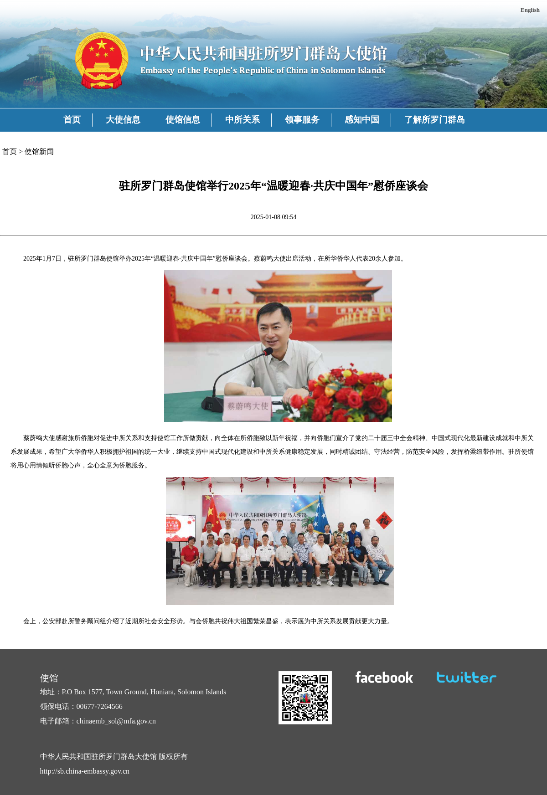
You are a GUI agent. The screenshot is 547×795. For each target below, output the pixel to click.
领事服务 (302, 119)
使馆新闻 (39, 151)
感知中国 (362, 119)
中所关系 (242, 119)
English (530, 9)
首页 (72, 119)
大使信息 (123, 119)
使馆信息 (182, 119)
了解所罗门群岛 (434, 119)
